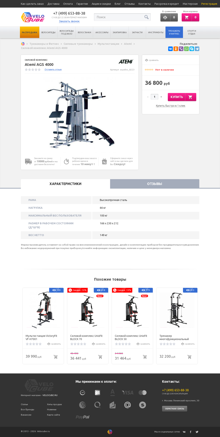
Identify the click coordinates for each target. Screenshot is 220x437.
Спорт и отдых (191, 32)
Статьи (24, 404)
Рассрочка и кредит (167, 3)
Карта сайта (53, 414)
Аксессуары (101, 32)
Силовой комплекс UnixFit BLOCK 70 (86, 337)
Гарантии (82, 3)
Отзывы (130, 3)
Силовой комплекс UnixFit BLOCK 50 (131, 337)
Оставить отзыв (53, 69)
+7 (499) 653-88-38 (69, 13)
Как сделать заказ (32, 3)
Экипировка (120, 32)
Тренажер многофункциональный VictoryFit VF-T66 (174, 337)
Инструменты (155, 32)
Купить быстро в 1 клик (170, 105)
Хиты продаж (54, 404)
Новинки (51, 409)
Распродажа (29, 32)
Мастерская (190, 3)
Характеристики (65, 184)
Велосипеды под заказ (67, 32)
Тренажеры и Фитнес (174, 32)
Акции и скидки (101, 3)
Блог (118, 3)
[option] (80, 115)
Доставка (53, 3)
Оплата (68, 3)
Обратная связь (174, 409)
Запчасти (137, 32)
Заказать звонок (69, 21)
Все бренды (27, 409)
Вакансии (26, 414)
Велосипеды (48, 32)
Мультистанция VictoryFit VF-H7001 (41, 337)
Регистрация (209, 3)
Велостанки (84, 32)
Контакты (145, 3)
